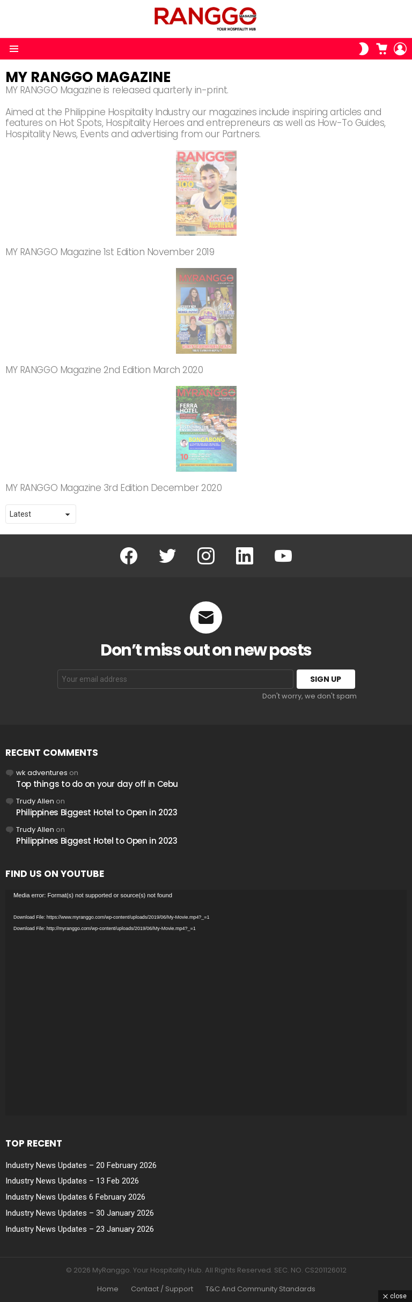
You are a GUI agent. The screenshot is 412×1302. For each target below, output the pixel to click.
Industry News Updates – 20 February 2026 (81, 1165)
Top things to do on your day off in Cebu (97, 784)
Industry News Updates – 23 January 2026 (79, 1229)
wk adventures (42, 773)
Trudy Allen (35, 801)
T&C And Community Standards (260, 1289)
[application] (206, 1002)
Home (108, 1289)
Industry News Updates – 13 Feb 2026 (72, 1181)
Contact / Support (162, 1289)
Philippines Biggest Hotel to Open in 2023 (97, 812)
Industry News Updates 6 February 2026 (75, 1197)
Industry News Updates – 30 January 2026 (79, 1213)
